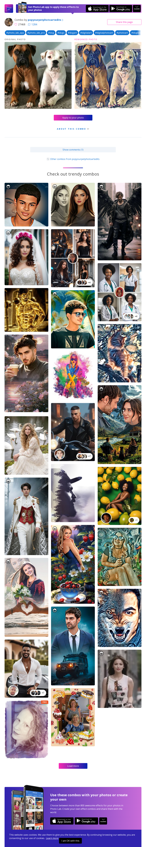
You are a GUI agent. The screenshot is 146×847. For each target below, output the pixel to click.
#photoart (122, 32)
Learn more (52, 838)
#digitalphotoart (104, 32)
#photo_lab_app (15, 32)
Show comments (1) (73, 149)
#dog (51, 32)
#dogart (72, 32)
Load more (73, 765)
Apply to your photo (73, 117)
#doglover (137, 32)
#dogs (60, 32)
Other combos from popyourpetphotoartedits (73, 159)
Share (124, 22)
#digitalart (86, 32)
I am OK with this (70, 840)
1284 (32, 24)
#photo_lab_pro (36, 32)
